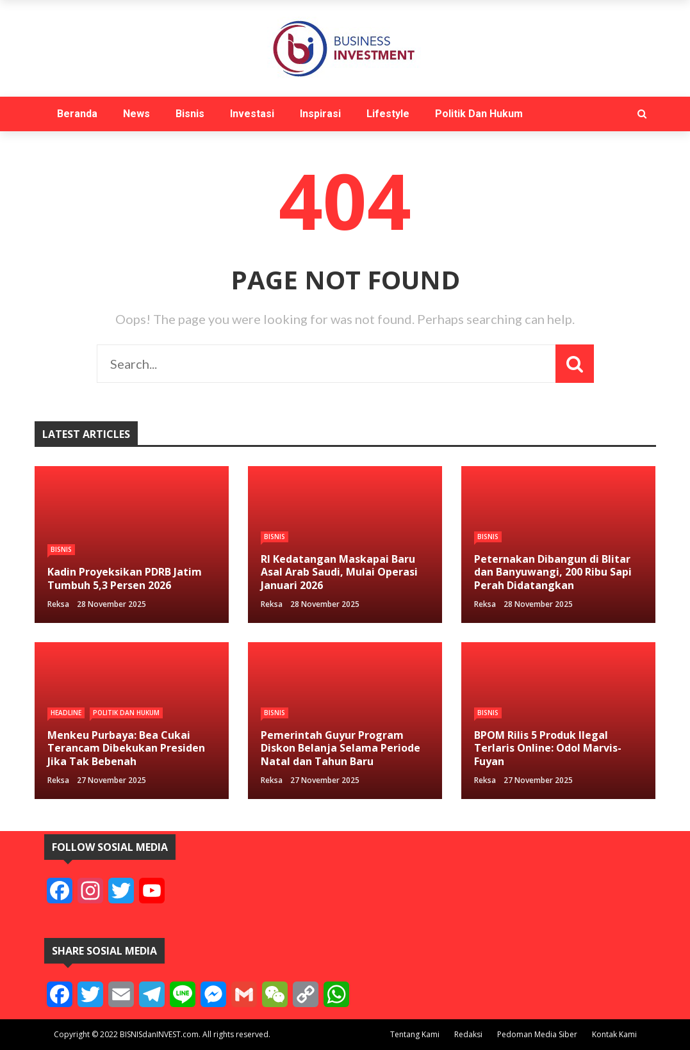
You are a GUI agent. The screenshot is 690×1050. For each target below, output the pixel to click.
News (136, 114)
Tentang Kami (414, 1034)
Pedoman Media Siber (537, 1034)
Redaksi (468, 1034)
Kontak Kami (614, 1034)
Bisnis (190, 114)
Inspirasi (320, 114)
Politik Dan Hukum (479, 114)
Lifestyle (387, 114)
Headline (66, 712)
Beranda (77, 114)
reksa (58, 604)
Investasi (252, 114)
